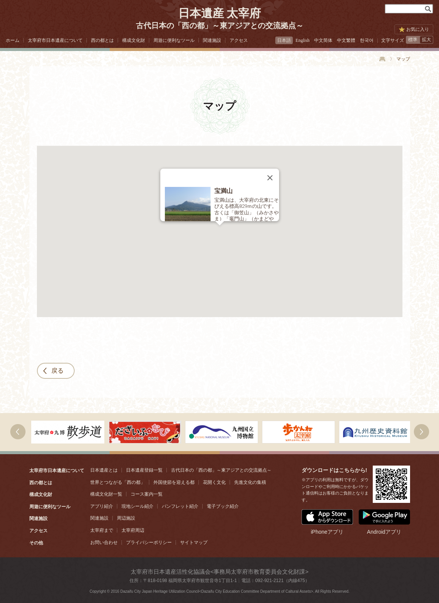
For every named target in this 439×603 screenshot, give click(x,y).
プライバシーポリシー (149, 542)
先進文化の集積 (250, 482)
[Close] (270, 178)
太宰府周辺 (132, 530)
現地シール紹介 (137, 506)
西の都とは (102, 40)
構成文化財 (133, 40)
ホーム (12, 40)
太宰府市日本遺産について (55, 40)
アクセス (239, 40)
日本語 (284, 40)
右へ (421, 431)
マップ (403, 59)
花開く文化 (214, 482)
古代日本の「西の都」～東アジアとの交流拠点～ (221, 470)
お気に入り (417, 29)
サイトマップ (194, 542)
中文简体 (323, 40)
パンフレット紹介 (180, 506)
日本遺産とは (104, 470)
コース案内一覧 (147, 494)
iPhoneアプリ (327, 522)
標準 (412, 39)
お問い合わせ (104, 542)
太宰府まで (101, 530)
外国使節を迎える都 (174, 482)
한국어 (367, 40)
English (302, 40)
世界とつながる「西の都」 (117, 482)
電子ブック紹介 (223, 506)
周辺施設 (126, 518)
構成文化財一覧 (106, 494)
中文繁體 (346, 40)
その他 (36, 543)
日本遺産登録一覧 (144, 470)
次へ (18, 431)
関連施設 (212, 40)
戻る (57, 370)
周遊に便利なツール (174, 40)
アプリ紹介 (101, 506)
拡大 (426, 39)
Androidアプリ (384, 522)
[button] (219, 229)
